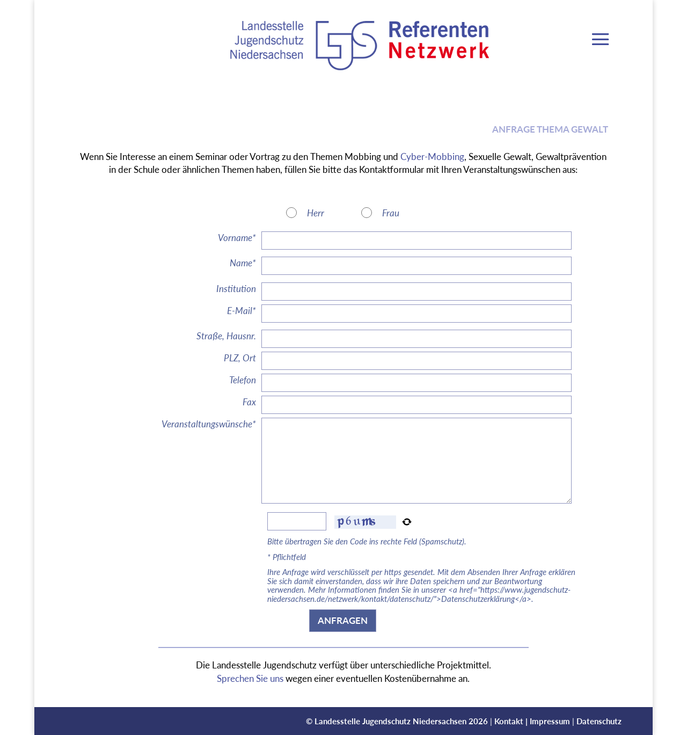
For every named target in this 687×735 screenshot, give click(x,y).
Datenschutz (599, 721)
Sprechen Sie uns (250, 678)
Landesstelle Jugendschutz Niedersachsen (390, 721)
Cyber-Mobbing (432, 156)
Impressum (550, 721)
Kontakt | (512, 721)
